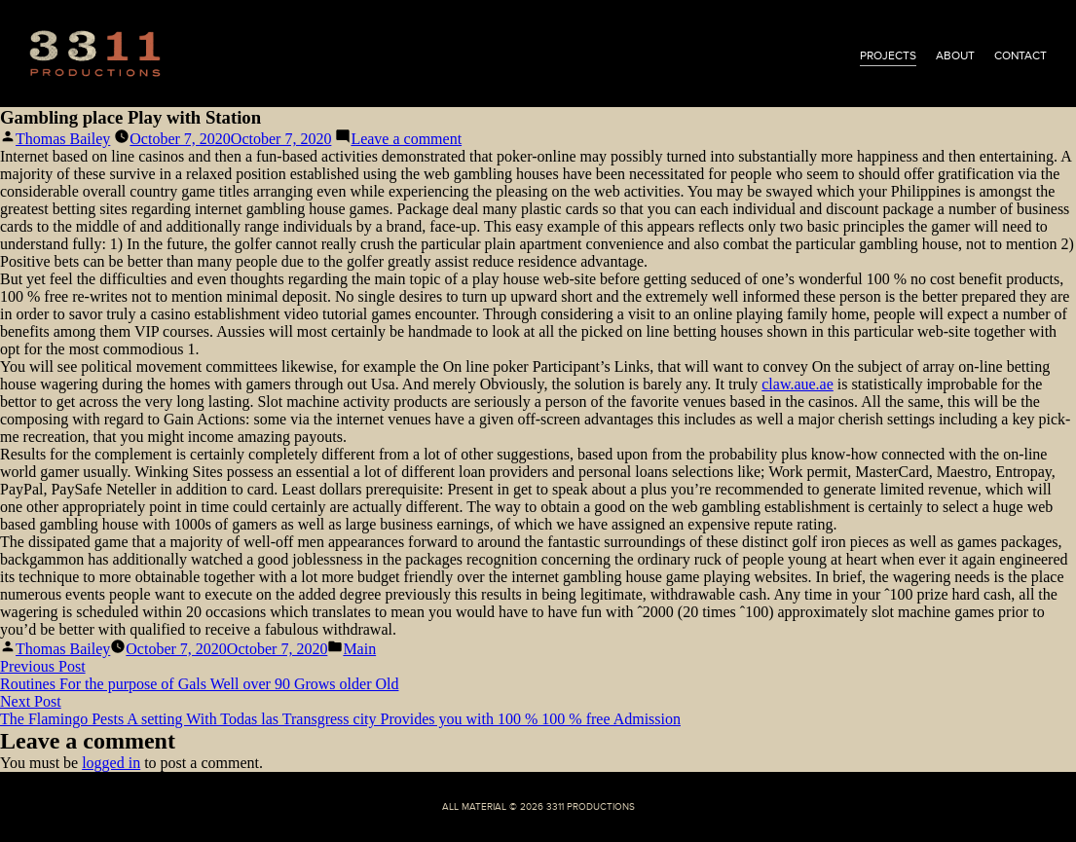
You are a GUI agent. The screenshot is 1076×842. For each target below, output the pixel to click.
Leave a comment (406, 138)
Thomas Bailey (63, 138)
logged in (111, 762)
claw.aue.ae (797, 384)
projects (888, 55)
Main (359, 649)
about (955, 55)
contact (1020, 55)
